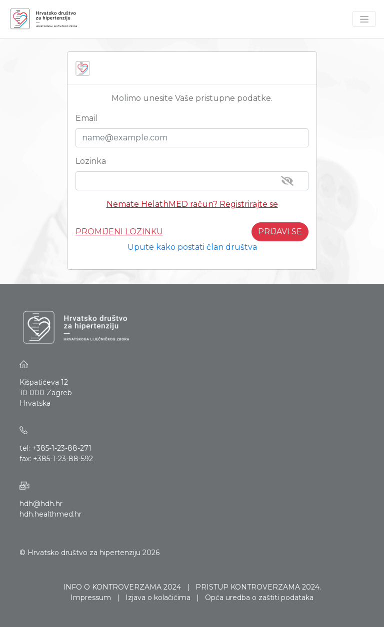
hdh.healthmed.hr (51, 514)
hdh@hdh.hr (41, 503)
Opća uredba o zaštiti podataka (259, 597)
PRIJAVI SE (280, 231)
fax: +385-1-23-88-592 (56, 458)
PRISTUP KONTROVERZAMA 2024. (258, 587)
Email (87, 118)
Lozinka (91, 161)
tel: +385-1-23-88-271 (56, 448)
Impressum (90, 597)
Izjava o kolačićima (158, 597)
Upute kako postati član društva (192, 247)
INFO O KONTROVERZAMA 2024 (122, 587)
